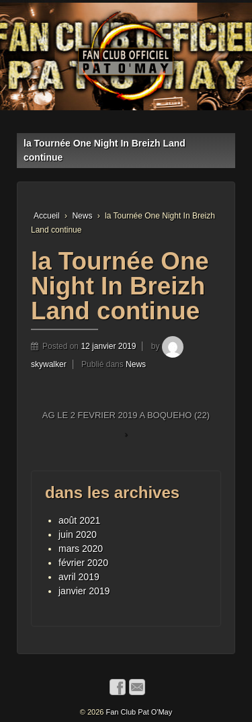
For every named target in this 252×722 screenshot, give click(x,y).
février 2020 (83, 562)
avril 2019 (78, 576)
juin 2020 (77, 534)
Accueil (47, 215)
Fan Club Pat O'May (137, 712)
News (82, 215)
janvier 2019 (84, 591)
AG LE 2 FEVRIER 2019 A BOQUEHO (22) (126, 415)
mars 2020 (80, 548)
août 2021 (79, 520)
